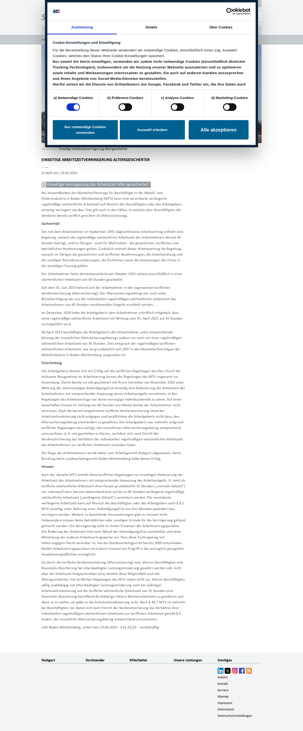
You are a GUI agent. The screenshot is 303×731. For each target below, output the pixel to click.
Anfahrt (223, 677)
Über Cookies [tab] (220, 27)
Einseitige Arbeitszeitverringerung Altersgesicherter (93, 149)
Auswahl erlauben (152, 130)
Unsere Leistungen (188, 660)
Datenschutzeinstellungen (235, 715)
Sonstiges (225, 660)
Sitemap (223, 696)
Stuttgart (48, 660)
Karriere (223, 690)
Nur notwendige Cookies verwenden (85, 130)
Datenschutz (226, 709)
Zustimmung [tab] (82, 27)
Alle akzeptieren (218, 129)
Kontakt (223, 684)
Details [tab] (151, 27)
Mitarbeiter (138, 660)
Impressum (225, 703)
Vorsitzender (95, 660)
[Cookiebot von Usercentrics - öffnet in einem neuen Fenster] (229, 11)
